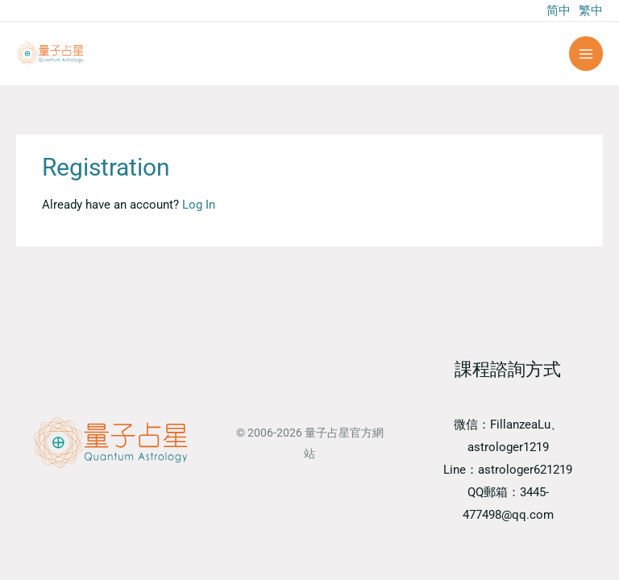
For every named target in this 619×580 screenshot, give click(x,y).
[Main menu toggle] (586, 53)
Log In (198, 204)
